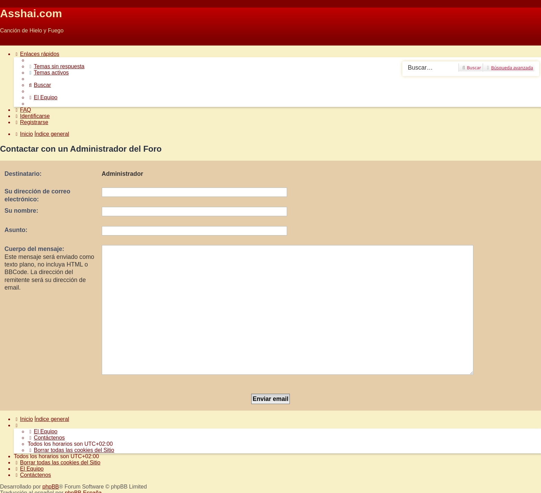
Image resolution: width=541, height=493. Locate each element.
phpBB (50, 444)
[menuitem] (56, 66)
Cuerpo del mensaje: (34, 248)
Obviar (8, 42)
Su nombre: (21, 210)
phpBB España (83, 450)
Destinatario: (23, 173)
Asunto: (15, 230)
